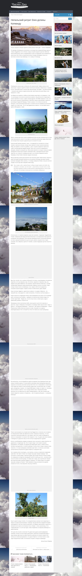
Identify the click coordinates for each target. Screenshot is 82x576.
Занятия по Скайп (41, 11)
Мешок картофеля (59, 125)
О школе (49, 11)
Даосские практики (15, 11)
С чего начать (24, 11)
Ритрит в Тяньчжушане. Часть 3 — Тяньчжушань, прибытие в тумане (30, 565)
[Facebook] (68, 14)
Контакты (55, 11)
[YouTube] (70, 14)
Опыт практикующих (16, 14)
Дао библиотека (32, 11)
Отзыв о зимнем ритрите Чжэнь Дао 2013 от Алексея (17, 565)
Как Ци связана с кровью (60, 33)
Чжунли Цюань (58, 45)
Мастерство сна (58, 57)
